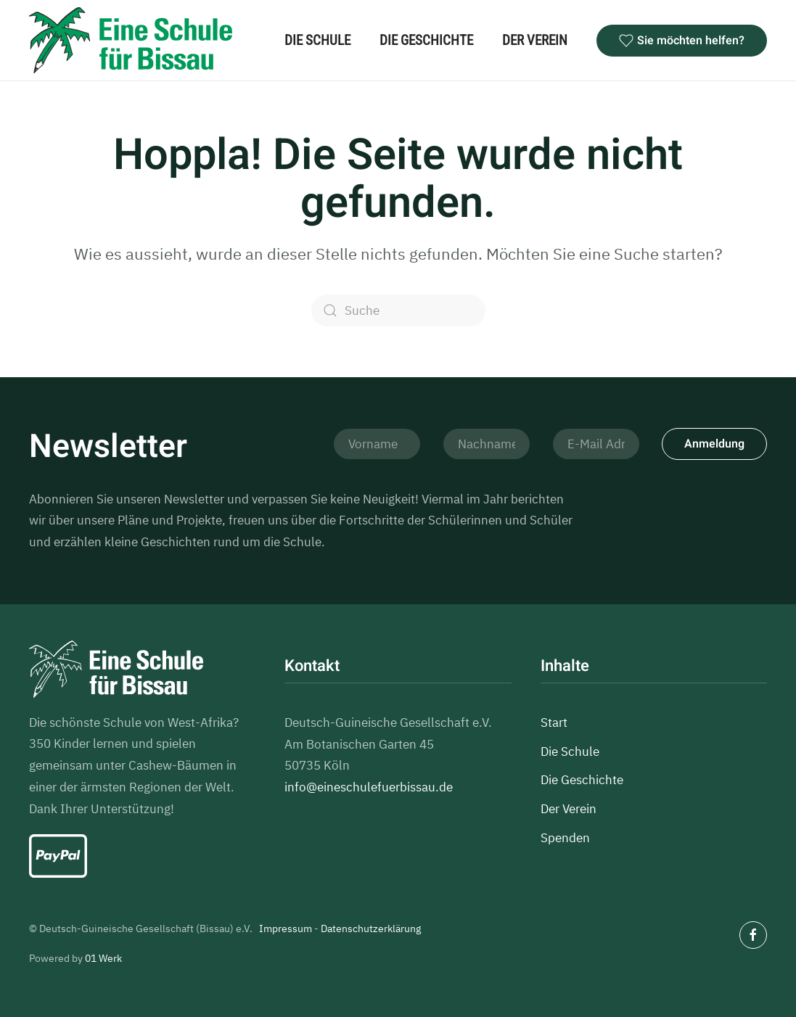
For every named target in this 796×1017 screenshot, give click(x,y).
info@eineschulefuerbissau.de (368, 788)
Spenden (565, 838)
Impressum (285, 928)
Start (554, 722)
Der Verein (534, 40)
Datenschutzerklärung (371, 928)
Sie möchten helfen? (681, 40)
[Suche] (398, 310)
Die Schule (317, 40)
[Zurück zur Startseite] (130, 40)
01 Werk (103, 958)
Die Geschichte (426, 40)
